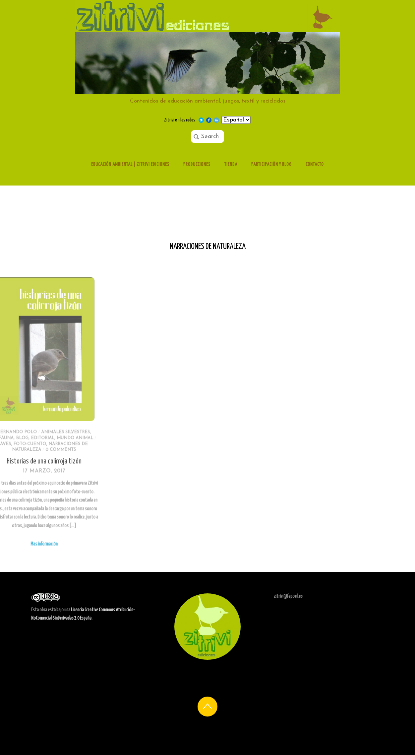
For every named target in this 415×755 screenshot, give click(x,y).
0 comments (38, 461)
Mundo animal (52, 449)
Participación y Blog (271, 164)
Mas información (21, 555)
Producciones (196, 164)
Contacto (315, 164)
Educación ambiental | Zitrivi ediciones (130, 164)
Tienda (230, 164)
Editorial (20, 449)
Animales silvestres (43, 443)
